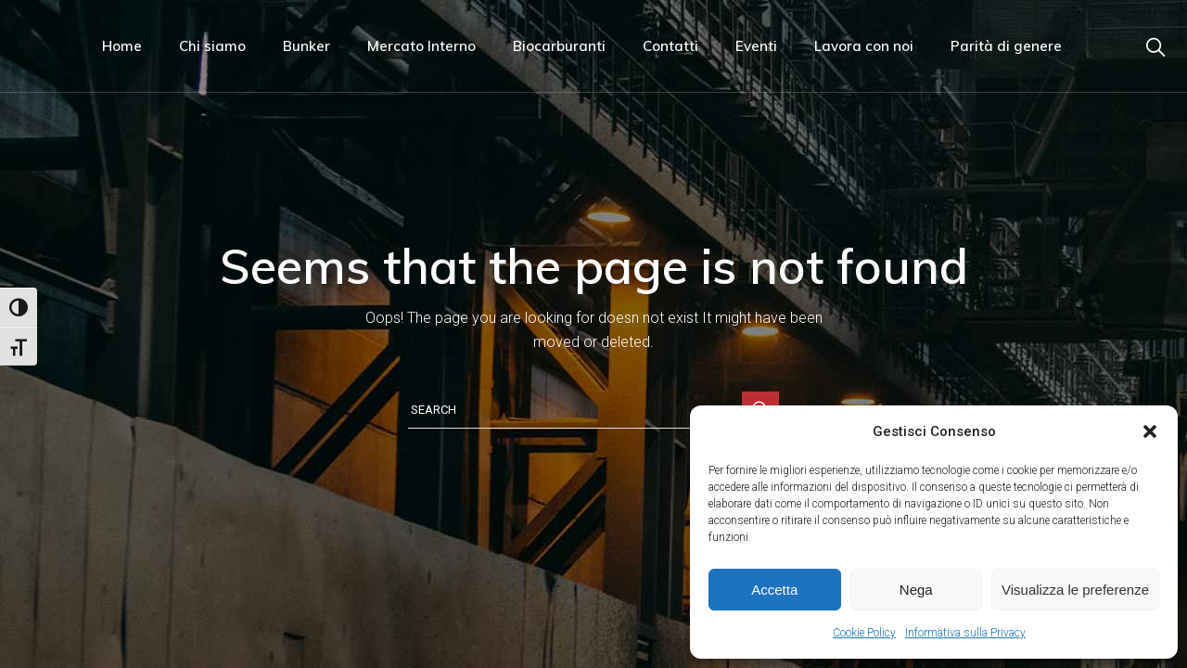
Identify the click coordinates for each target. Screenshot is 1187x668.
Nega (916, 589)
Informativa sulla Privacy (965, 632)
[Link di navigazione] (1155, 45)
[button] (1150, 431)
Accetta (774, 589)
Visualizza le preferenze (1075, 589)
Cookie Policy (864, 632)
